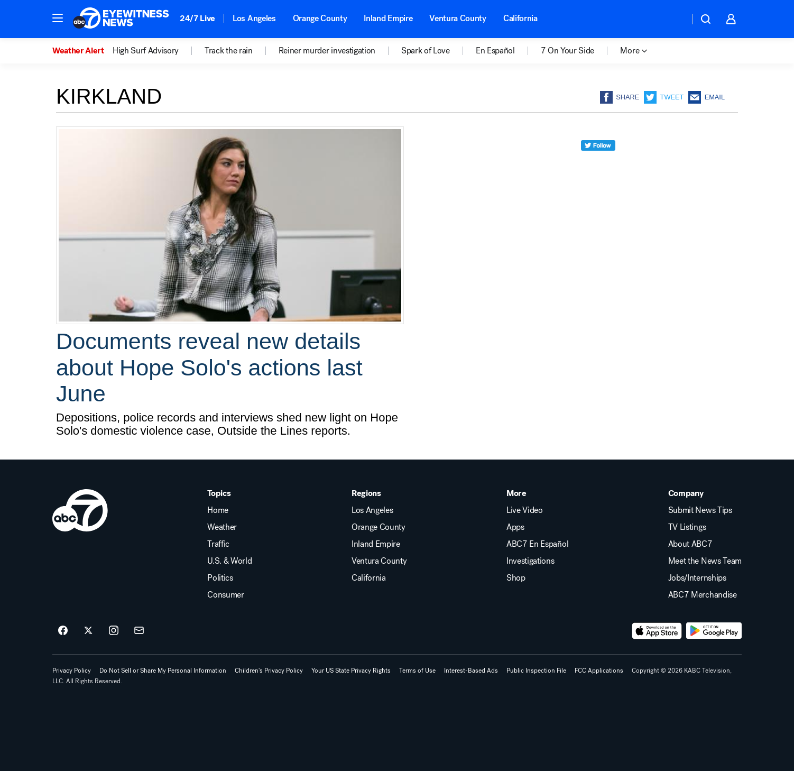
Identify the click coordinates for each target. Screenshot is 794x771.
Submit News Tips (700, 510)
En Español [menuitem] (495, 51)
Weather (222, 527)
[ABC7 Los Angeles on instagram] (113, 630)
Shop (515, 578)
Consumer (225, 595)
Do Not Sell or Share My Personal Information (162, 670)
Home (217, 510)
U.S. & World (229, 561)
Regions (366, 493)
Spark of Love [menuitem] (425, 51)
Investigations (530, 561)
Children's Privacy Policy (269, 670)
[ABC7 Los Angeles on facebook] (62, 630)
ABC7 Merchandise (702, 595)
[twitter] (598, 164)
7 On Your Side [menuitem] (568, 51)
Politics (220, 578)
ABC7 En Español (537, 544)
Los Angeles (254, 18)
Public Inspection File (536, 670)
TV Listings (687, 527)
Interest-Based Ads (471, 670)
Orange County (320, 18)
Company (686, 493)
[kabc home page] (80, 510)
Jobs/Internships (697, 578)
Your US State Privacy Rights (351, 670)
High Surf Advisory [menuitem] (146, 51)
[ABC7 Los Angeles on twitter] (88, 630)
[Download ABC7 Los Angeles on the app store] (657, 630)
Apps (515, 527)
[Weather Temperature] (673, 19)
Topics (218, 493)
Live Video (524, 510)
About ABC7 (690, 544)
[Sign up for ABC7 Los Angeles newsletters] (139, 630)
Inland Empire (388, 18)
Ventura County (457, 18)
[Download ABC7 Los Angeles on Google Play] (714, 630)
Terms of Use (417, 670)
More (516, 493)
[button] (58, 18)
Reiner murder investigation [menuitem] (327, 51)
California (520, 18)
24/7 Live (197, 18)
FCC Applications (599, 670)
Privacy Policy (71, 670)
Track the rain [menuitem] (229, 51)
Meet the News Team (705, 561)
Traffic (218, 544)
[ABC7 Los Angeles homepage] (121, 19)
